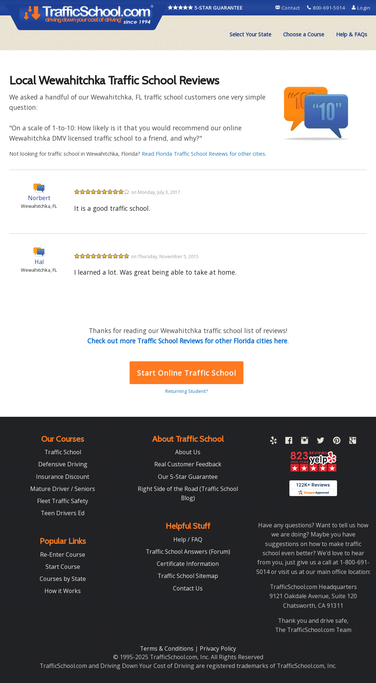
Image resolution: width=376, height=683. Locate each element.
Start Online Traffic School (186, 373)
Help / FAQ (187, 539)
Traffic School (62, 452)
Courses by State (63, 579)
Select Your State (250, 34)
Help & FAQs (351, 34)
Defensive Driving (62, 464)
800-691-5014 (326, 7)
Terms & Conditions (167, 648)
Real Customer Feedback (187, 464)
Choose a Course (303, 34)
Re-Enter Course (62, 554)
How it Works (62, 591)
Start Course (63, 567)
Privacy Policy (218, 648)
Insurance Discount (62, 477)
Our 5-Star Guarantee (188, 477)
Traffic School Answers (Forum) (188, 552)
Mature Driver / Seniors (62, 489)
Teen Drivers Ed (62, 513)
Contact (288, 7)
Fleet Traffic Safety (62, 501)
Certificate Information (188, 564)
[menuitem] (250, 34)
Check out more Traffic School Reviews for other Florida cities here (187, 340)
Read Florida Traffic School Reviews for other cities (203, 153)
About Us (187, 452)
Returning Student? (186, 391)
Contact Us (188, 588)
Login (361, 7)
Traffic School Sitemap (188, 576)
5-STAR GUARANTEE (205, 7)
